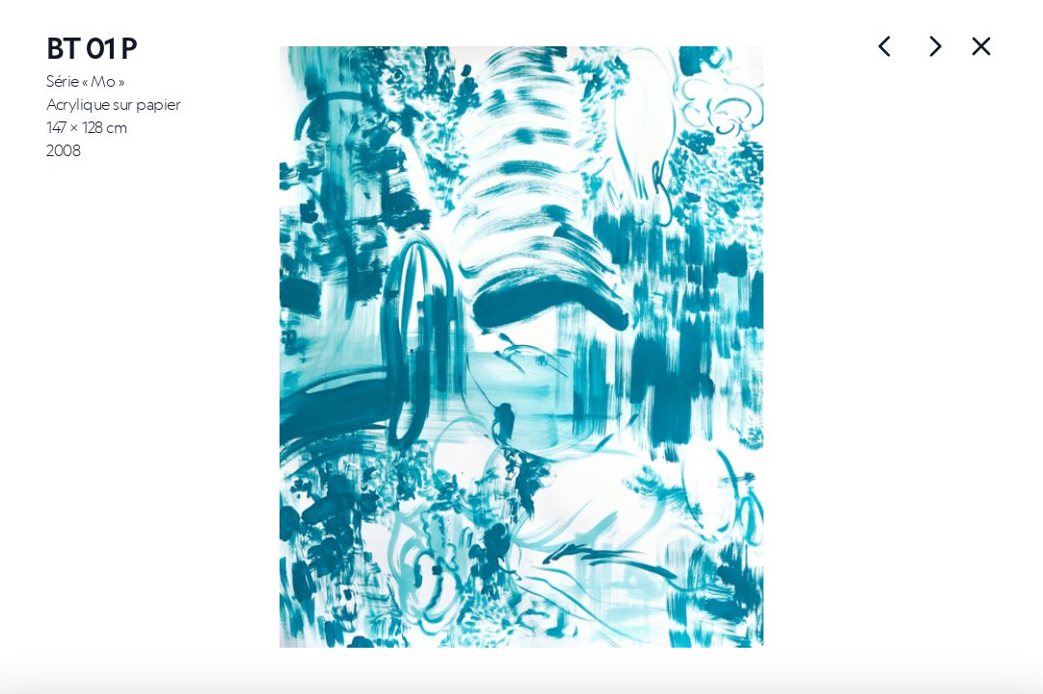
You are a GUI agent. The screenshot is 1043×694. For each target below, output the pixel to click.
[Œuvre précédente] (935, 46)
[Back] (981, 46)
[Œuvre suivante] (884, 46)
